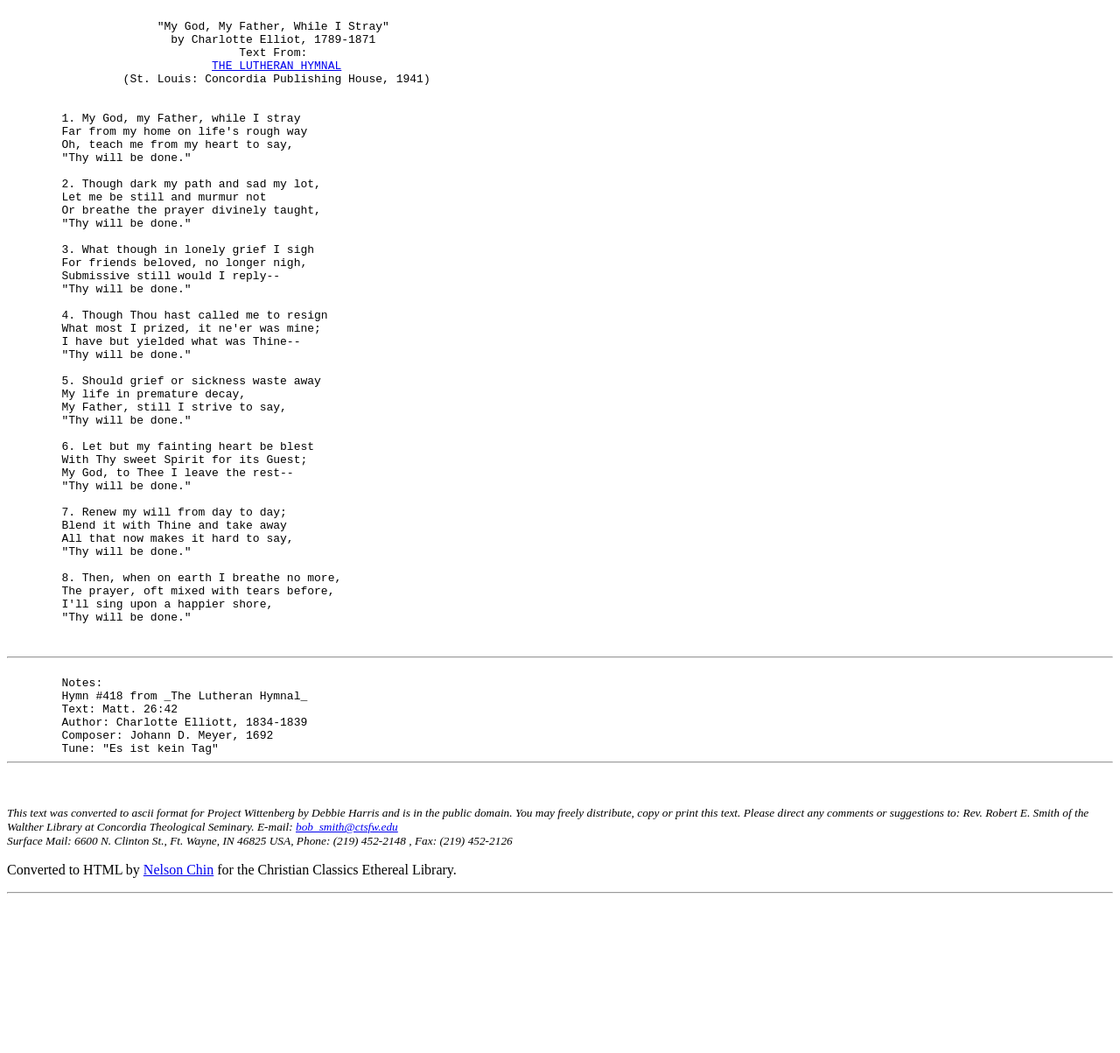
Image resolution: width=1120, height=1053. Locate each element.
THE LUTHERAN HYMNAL (276, 78)
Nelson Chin (179, 1021)
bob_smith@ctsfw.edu (347, 979)
